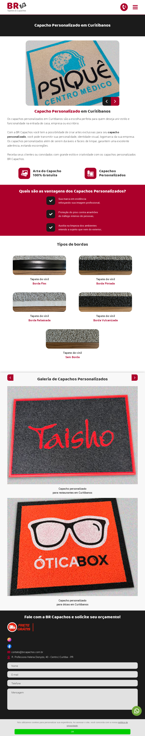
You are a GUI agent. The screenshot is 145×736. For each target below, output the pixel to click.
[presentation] (72, 718)
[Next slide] (115, 101)
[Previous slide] (106, 101)
